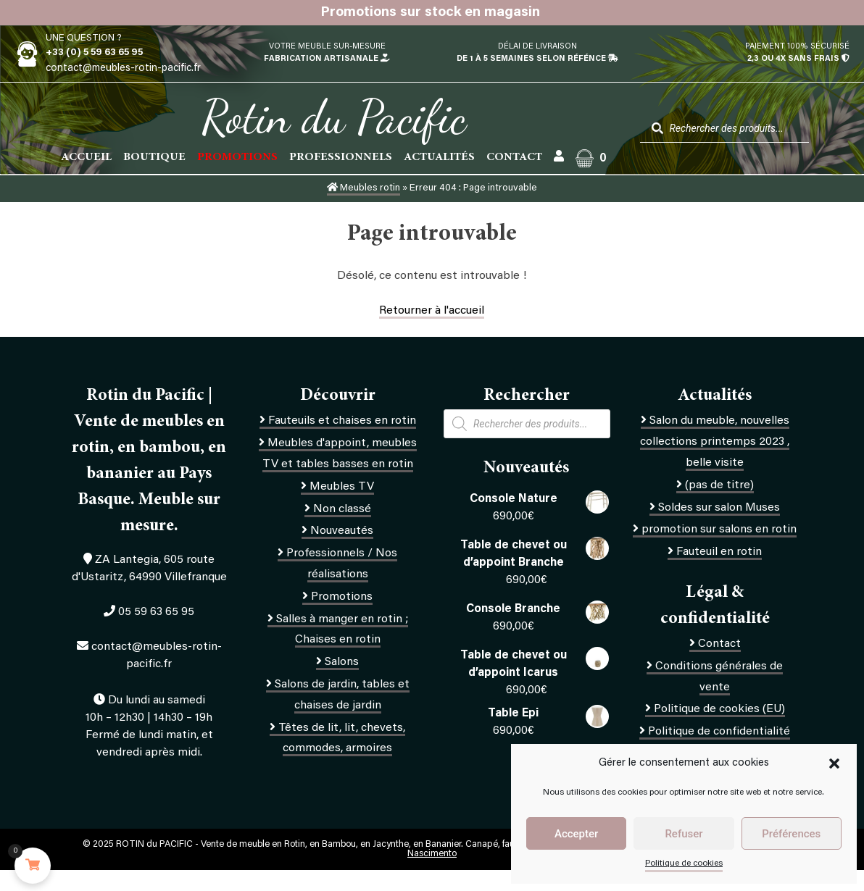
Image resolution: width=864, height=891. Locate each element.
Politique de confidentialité (719, 731)
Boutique (154, 157)
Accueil (86, 157)
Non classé (342, 509)
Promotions (342, 597)
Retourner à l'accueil (431, 311)
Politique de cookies (684, 863)
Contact (514, 157)
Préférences (791, 833)
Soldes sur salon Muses (719, 508)
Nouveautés (341, 531)
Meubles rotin (363, 188)
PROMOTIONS (237, 157)
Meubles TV (342, 487)
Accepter (576, 833)
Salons (342, 662)
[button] (834, 763)
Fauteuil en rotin (719, 552)
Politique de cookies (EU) (719, 709)
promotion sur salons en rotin (719, 529)
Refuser (683, 833)
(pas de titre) (719, 485)
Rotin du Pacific (334, 117)
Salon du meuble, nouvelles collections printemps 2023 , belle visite (714, 442)
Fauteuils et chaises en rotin (342, 421)
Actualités (439, 157)
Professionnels (340, 157)
